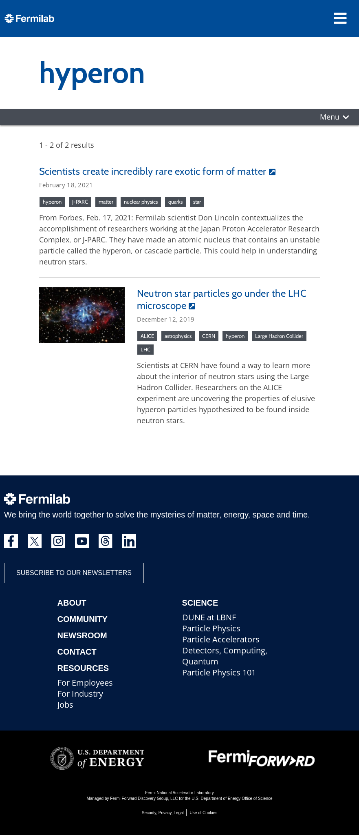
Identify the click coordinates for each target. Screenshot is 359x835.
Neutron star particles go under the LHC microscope (222, 299)
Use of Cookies (203, 813)
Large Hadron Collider (279, 336)
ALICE (147, 336)
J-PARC (80, 201)
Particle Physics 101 (219, 672)
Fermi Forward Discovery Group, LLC (144, 798)
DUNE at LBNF (209, 617)
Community (82, 619)
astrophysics (178, 336)
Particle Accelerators (221, 639)
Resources (83, 668)
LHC (145, 349)
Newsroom (82, 635)
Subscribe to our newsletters (74, 572)
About (71, 602)
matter (106, 201)
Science (200, 602)
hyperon (52, 201)
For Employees (85, 682)
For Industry (80, 693)
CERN (208, 336)
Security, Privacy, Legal (163, 813)
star (197, 201)
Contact (77, 651)
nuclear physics (141, 201)
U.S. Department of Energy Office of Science (232, 798)
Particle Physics (211, 628)
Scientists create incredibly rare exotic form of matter (152, 171)
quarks (175, 201)
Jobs (65, 704)
